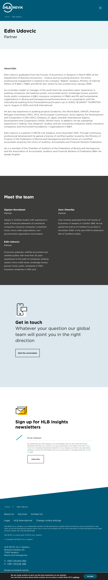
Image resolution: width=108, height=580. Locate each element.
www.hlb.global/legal (27, 531)
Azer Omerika (66, 209)
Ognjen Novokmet (14, 209)
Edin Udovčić (12, 241)
